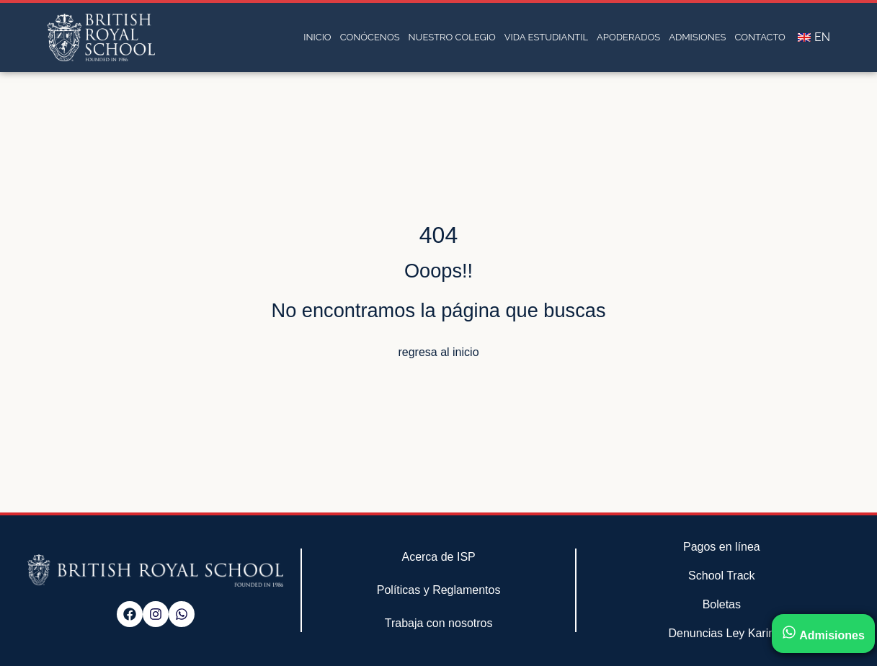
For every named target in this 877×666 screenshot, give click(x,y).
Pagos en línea (721, 547)
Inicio (317, 37)
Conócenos (370, 37)
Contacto (760, 37)
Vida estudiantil (546, 37)
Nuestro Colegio (452, 37)
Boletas (722, 604)
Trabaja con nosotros (439, 623)
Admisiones (697, 37)
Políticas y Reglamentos (439, 590)
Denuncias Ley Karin (722, 633)
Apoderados (628, 37)
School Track (721, 575)
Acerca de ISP (438, 557)
